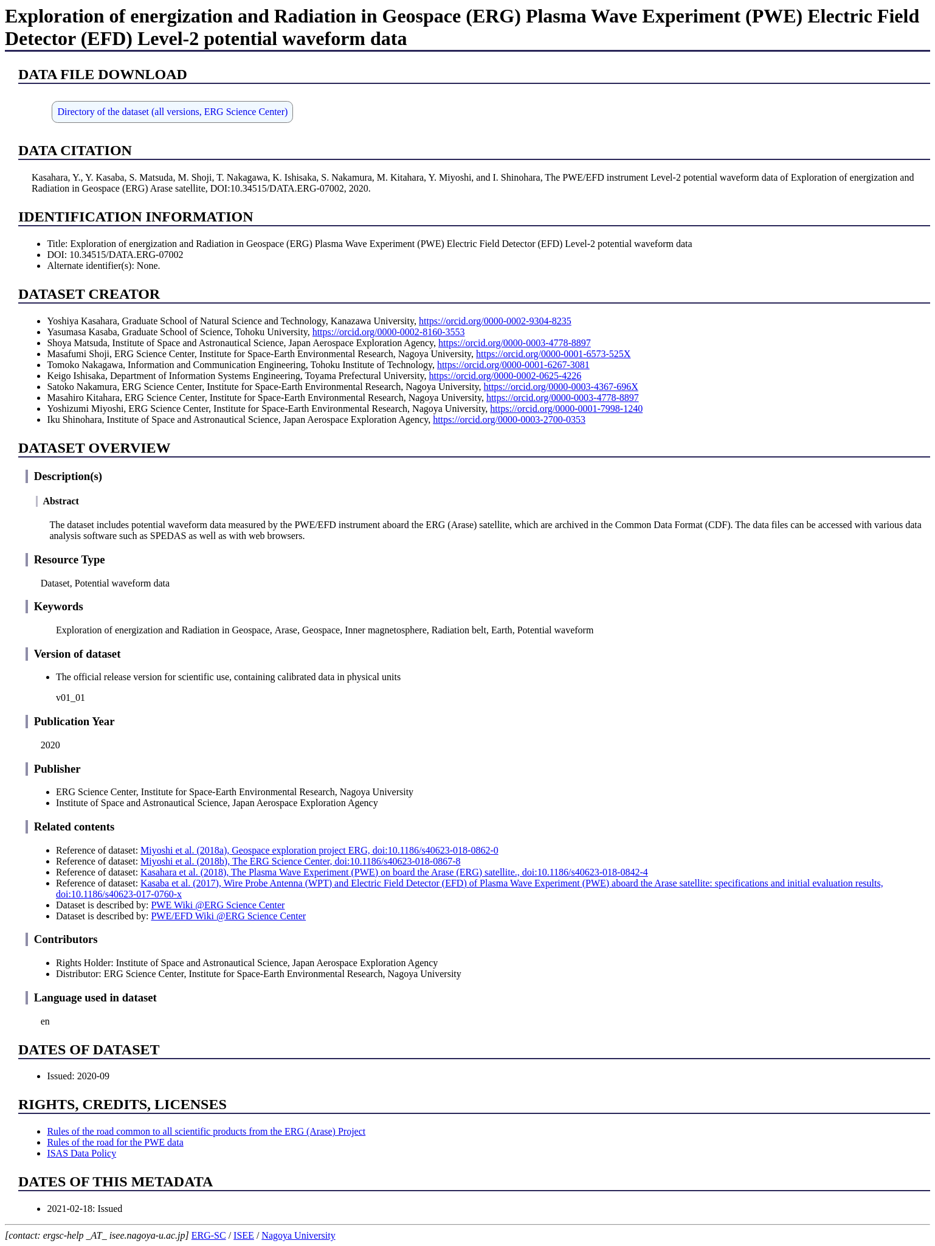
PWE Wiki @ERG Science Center (218, 905)
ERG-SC (208, 1235)
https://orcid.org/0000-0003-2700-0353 (509, 419)
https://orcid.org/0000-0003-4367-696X (560, 386)
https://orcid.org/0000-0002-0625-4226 (505, 376)
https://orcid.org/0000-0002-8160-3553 (388, 332)
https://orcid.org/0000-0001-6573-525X (553, 354)
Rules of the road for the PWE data (115, 1142)
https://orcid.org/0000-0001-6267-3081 (513, 365)
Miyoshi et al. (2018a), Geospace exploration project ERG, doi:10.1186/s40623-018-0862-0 (319, 850)
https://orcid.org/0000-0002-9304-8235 (495, 321)
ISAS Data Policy (81, 1153)
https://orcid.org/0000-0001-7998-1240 (566, 408)
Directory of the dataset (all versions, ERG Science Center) (172, 111)
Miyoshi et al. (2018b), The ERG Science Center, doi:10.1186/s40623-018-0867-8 (300, 861)
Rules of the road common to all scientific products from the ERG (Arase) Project (206, 1131)
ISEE (243, 1235)
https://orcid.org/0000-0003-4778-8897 (514, 343)
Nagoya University (298, 1235)
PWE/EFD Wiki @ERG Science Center (228, 916)
